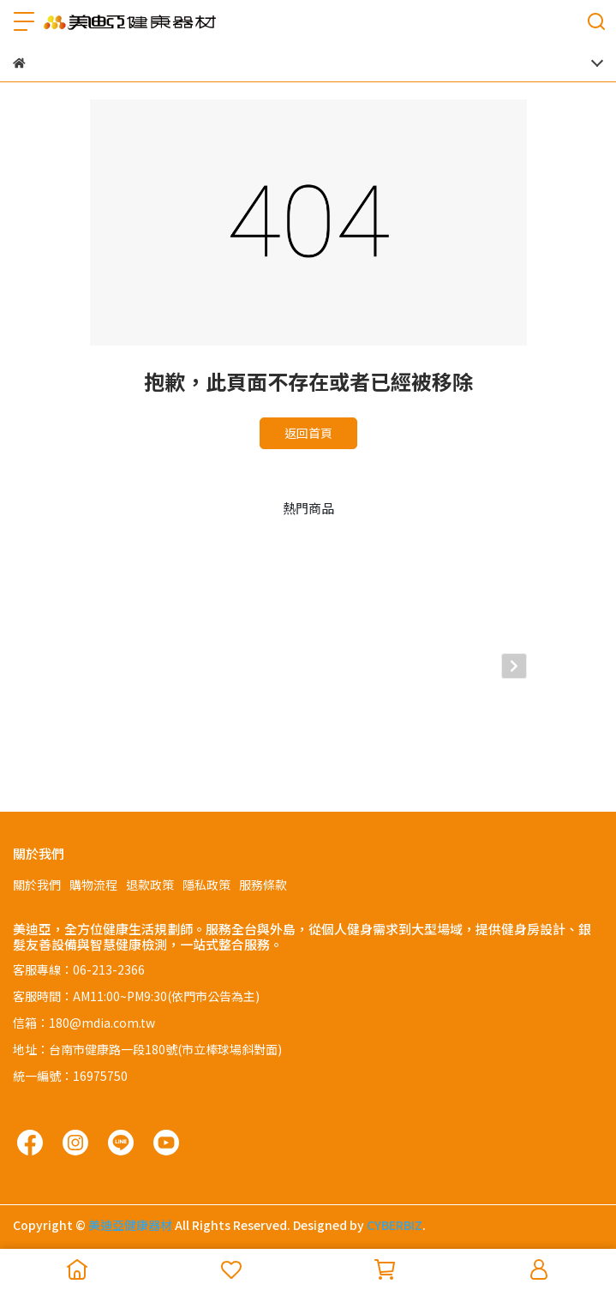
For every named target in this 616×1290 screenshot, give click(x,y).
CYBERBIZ (394, 1224)
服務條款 (263, 884)
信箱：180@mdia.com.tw (84, 1022)
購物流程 (93, 884)
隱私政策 (206, 884)
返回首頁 (308, 432)
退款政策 (150, 884)
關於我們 (37, 884)
